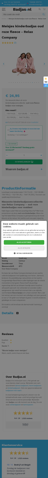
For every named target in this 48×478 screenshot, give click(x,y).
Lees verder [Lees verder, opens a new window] (7, 237)
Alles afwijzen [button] (24, 248)
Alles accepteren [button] (24, 242)
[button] (24, 253)
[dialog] (24, 239)
